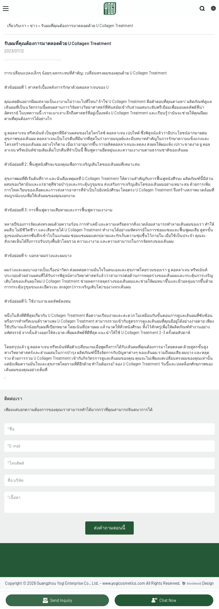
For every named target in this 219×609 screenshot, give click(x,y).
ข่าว (33, 25)
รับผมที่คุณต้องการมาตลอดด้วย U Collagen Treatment (87, 25)
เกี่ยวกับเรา (16, 25)
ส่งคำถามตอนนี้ (109, 527)
